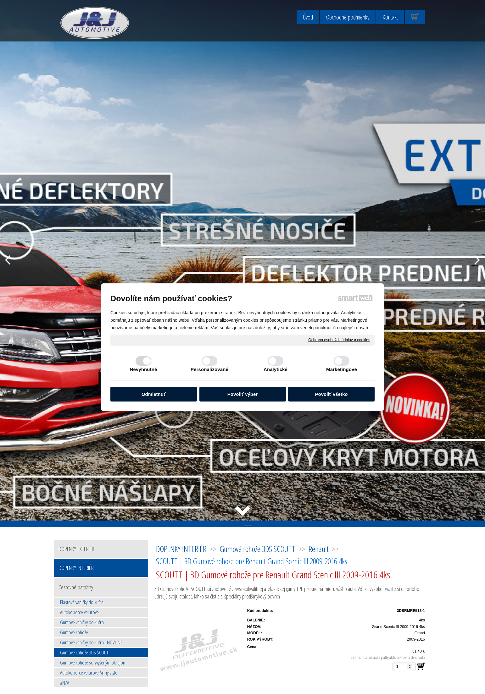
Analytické (275, 369)
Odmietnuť (154, 394)
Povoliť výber (242, 394)
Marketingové (341, 369)
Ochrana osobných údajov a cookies (339, 339)
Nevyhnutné (143, 369)
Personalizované (209, 369)
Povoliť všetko (331, 394)
